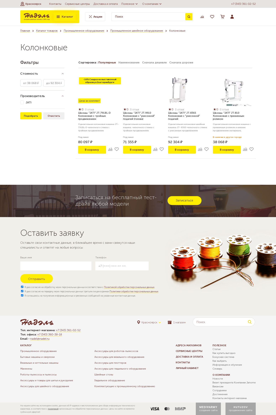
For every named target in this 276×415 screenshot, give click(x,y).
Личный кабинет (187, 368)
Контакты (55, 4)
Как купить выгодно (224, 353)
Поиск (188, 16)
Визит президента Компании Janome (234, 382)
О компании (152, 4)
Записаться (184, 200)
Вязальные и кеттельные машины (39, 362)
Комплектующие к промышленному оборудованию (124, 386)
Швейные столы (103, 374)
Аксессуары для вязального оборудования (119, 357)
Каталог (64, 17)
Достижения (220, 394)
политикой (53, 409)
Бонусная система (223, 357)
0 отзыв (89, 109)
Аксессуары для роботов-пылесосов (116, 351)
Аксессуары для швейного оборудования (44, 386)
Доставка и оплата (105, 4)
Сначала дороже (181, 62)
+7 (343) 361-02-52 (243, 4)
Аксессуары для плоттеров (110, 362)
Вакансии (218, 386)
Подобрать (31, 115)
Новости (218, 378)
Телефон (100, 257)
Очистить (54, 115)
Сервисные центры (77, 4)
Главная (25, 30)
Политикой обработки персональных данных (129, 287)
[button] (30, 4)
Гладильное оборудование (109, 380)
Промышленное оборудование (84, 30)
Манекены (26, 368)
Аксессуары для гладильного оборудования (120, 368)
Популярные (107, 62)
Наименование (129, 62)
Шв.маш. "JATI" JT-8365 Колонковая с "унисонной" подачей (184, 115)
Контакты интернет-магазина (230, 398)
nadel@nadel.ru (39, 338)
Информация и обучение (227, 364)
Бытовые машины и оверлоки (37, 357)
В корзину (92, 149)
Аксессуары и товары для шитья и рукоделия (46, 380)
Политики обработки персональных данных (134, 291)
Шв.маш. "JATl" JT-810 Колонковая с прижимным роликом (228, 115)
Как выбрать (220, 360)
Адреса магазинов (188, 345)
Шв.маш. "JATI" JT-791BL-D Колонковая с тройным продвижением (94, 115)
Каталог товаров (47, 30)
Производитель (32, 96)
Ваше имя (26, 257)
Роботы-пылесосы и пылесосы (38, 374)
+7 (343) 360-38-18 (49, 334)
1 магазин (177, 322)
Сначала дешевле (154, 62)
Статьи (217, 349)
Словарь (217, 368)
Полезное (130, 4)
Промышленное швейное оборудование (136, 30)
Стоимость (29, 74)
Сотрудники (220, 390)
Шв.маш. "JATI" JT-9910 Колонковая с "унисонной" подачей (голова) (139, 115)
